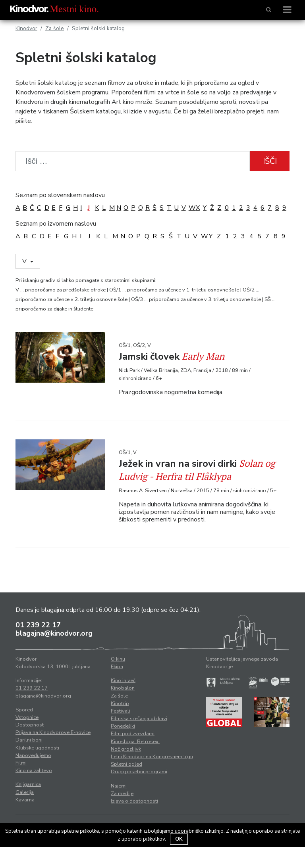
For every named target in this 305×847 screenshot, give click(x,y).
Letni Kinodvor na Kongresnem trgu (152, 756)
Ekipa (117, 666)
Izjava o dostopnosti (134, 801)
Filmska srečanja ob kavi (139, 718)
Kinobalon (123, 688)
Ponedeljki (123, 726)
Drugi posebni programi (139, 771)
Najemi (119, 786)
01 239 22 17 (38, 625)
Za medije (122, 793)
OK (179, 839)
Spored (24, 709)
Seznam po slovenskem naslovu (60, 195)
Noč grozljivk (126, 749)
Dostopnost (29, 724)
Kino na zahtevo (33, 770)
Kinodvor (26, 28)
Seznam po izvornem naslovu (55, 223)
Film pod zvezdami (132, 733)
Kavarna (25, 799)
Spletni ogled (126, 764)
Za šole (54, 28)
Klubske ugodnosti (37, 747)
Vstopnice (27, 717)
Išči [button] (270, 161)
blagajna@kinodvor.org (54, 633)
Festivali (120, 711)
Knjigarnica (28, 784)
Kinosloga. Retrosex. (135, 741)
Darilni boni (28, 740)
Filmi (21, 763)
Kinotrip (120, 703)
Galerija (24, 792)
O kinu (118, 659)
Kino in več (123, 680)
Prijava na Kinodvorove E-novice (53, 732)
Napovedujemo (33, 755)
